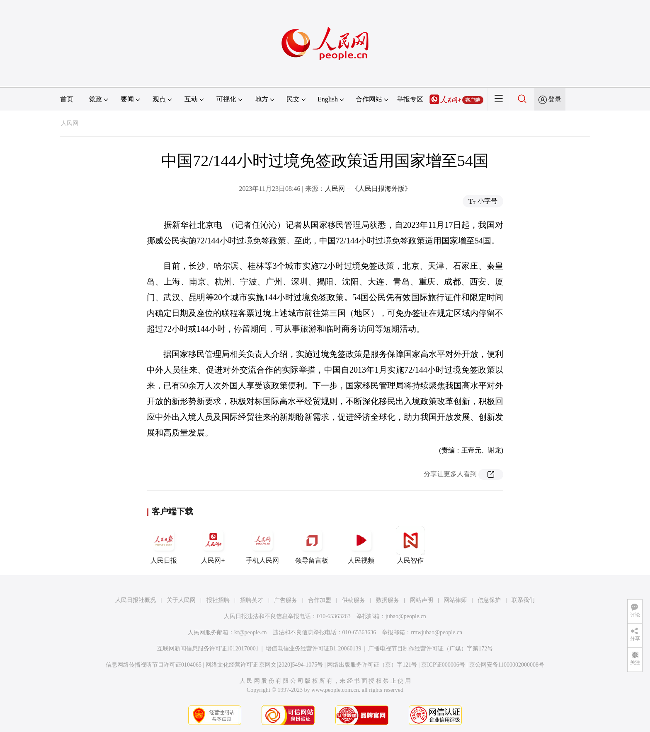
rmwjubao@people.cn (436, 632)
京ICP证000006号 (443, 665)
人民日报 (163, 545)
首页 (66, 99)
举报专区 (410, 99)
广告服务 (285, 600)
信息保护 (489, 600)
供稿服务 (353, 600)
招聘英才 (251, 600)
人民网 (69, 123)
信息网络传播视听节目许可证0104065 (153, 665)
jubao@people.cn (406, 616)
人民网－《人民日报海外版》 (368, 188)
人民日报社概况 (135, 600)
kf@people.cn (250, 632)
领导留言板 (311, 545)
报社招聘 (218, 600)
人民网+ (213, 545)
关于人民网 (181, 600)
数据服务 (387, 600)
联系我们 (523, 600)
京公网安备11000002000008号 (506, 665)
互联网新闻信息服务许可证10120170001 (208, 648)
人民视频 (361, 545)
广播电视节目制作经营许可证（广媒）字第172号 (430, 648)
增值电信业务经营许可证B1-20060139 (313, 648)
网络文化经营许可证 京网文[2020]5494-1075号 (264, 665)
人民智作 (410, 545)
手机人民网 (262, 545)
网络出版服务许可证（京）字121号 (372, 665)
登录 (554, 99)
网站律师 (455, 600)
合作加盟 (319, 600)
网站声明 (421, 600)
